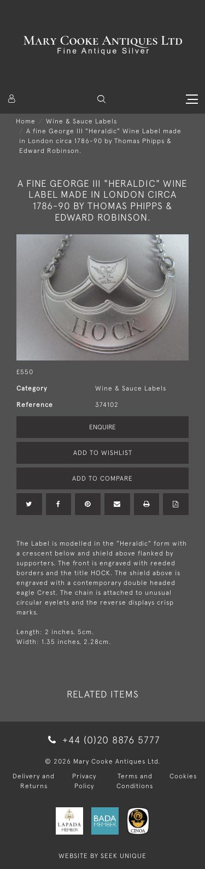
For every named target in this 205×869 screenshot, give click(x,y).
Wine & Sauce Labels (81, 121)
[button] (101, 99)
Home (26, 121)
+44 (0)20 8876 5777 (102, 740)
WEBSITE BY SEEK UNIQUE (102, 856)
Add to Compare (102, 478)
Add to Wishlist (102, 453)
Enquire (102, 427)
